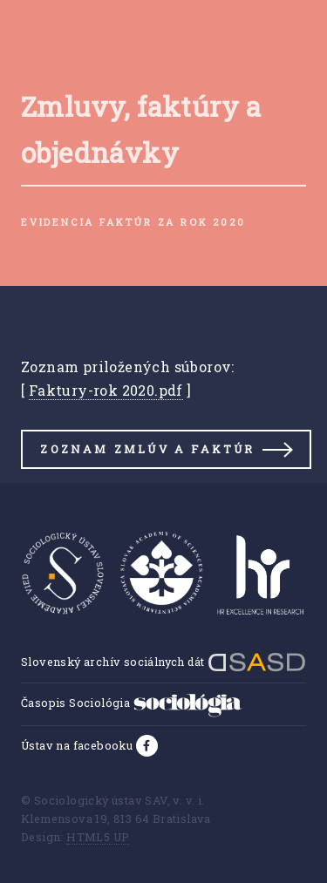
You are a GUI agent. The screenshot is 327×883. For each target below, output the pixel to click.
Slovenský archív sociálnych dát (163, 662)
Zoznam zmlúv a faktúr (147, 449)
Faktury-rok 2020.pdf (106, 390)
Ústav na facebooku (78, 745)
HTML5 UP (97, 837)
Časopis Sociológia (131, 703)
